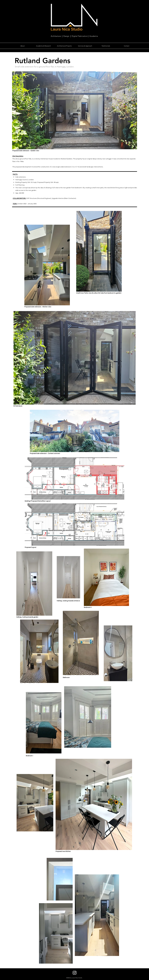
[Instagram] (74, 972)
